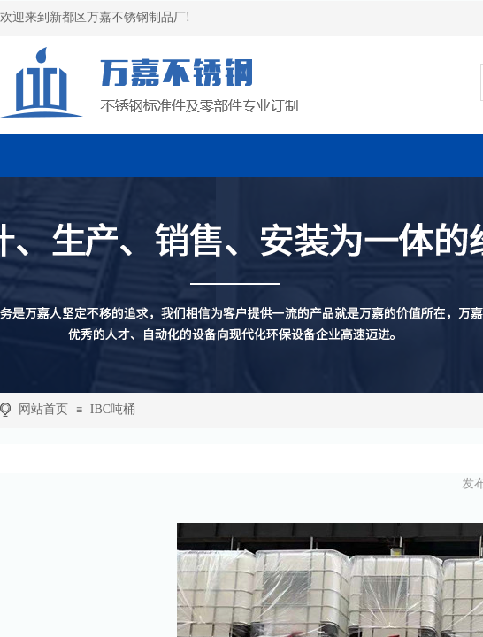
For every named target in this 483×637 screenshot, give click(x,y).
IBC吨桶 (112, 409)
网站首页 (43, 409)
